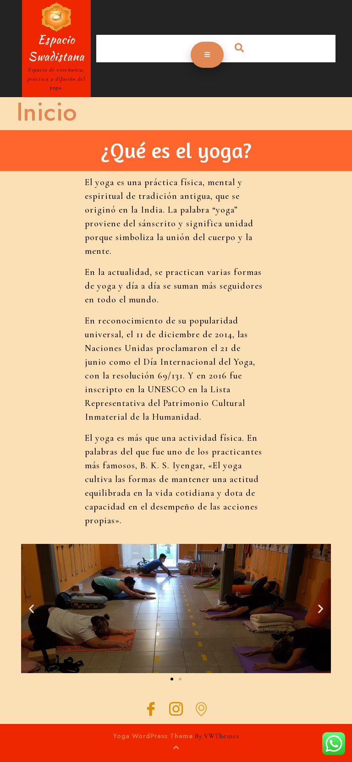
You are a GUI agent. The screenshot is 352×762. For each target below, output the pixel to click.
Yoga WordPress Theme (153, 735)
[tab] (207, 55)
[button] (171, 679)
